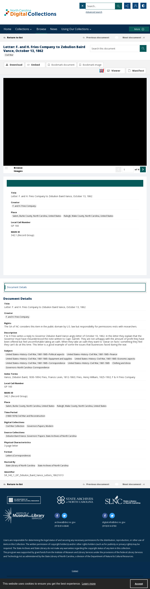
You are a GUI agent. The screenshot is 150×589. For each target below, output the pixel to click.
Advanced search (87, 11)
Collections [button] (23, 29)
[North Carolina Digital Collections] (30, 12)
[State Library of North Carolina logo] (122, 500)
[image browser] (16, 169)
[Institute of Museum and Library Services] (23, 515)
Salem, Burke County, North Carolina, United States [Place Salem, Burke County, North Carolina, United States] (37, 216)
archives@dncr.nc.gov (65, 522)
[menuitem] (75, 571)
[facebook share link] (57, 515)
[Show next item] (143, 169)
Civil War (9, 54)
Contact (75, 571)
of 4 (137, 169)
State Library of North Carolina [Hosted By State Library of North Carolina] (20, 465)
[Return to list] (22, 37)
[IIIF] (101, 70)
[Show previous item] (118, 169)
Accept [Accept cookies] (139, 583)
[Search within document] (143, 48)
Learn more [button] (89, 583)
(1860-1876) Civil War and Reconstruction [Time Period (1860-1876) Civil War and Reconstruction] (25, 416)
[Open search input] (118, 6)
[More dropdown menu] (139, 29)
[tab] (75, 183)
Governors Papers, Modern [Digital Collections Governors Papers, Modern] (40, 426)
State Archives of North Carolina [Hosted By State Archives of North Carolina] (53, 465)
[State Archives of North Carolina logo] (75, 500)
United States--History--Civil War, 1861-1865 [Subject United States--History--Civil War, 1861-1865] (89, 363)
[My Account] (135, 6)
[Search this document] (115, 48)
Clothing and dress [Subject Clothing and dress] (121, 363)
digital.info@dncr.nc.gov (113, 522)
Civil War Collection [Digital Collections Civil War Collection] (15, 426)
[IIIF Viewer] (115, 71)
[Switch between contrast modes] (143, 6)
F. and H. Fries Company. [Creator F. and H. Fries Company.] (24, 206)
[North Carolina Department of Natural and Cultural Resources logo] (23, 500)
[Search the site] (93, 6)
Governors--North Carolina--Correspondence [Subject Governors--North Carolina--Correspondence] (27, 367)
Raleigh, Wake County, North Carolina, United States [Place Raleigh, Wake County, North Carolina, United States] (88, 216)
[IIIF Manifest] (136, 71)
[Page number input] (128, 169)
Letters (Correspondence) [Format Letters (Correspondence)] (18, 455)
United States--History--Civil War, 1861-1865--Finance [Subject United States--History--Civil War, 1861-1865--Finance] (92, 354)
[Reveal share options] (126, 6)
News (53, 29)
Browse (41, 29)
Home (7, 29)
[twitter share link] (64, 515)
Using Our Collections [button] (76, 29)
